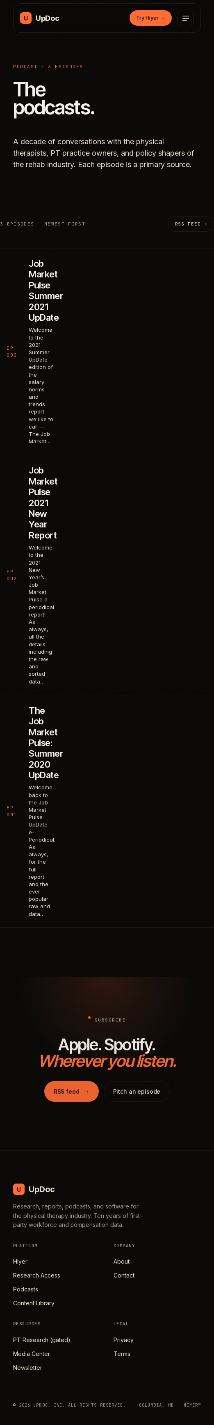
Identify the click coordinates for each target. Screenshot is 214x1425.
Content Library (34, 1303)
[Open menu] (186, 18)
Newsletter (27, 1367)
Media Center (31, 1353)
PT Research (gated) (42, 1339)
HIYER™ (192, 1405)
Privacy (124, 1339)
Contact (124, 1275)
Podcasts (25, 1289)
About (122, 1261)
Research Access (36, 1275)
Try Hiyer (150, 17)
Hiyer (20, 1261)
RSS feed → (191, 224)
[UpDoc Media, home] (39, 18)
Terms (122, 1353)
